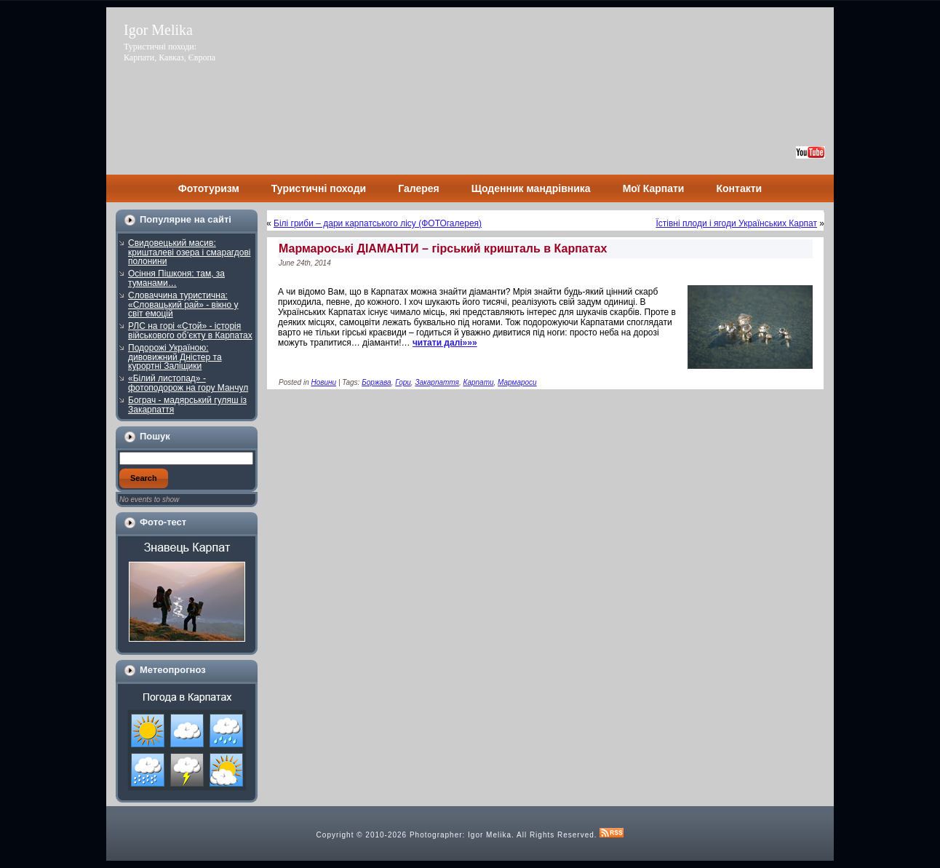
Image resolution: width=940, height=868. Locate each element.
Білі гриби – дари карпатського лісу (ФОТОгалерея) (378, 223)
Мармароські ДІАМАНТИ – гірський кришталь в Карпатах (443, 248)
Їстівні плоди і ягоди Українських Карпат (736, 223)
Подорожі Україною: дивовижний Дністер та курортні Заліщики (175, 357)
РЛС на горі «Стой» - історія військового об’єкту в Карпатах (190, 331)
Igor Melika (158, 30)
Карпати (478, 382)
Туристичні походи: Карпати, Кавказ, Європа (169, 52)
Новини (323, 382)
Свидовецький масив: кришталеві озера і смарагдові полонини (189, 252)
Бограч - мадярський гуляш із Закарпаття (187, 405)
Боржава (376, 382)
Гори (403, 382)
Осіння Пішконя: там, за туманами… (176, 278)
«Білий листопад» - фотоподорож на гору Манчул (188, 383)
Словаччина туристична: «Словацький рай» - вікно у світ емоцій (183, 304)
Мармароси (517, 382)
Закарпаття (437, 382)
